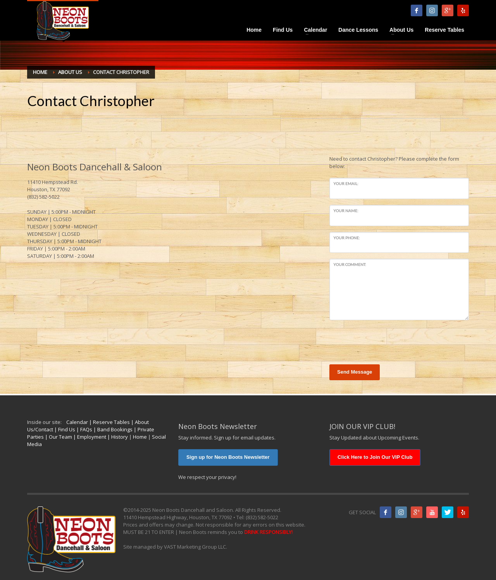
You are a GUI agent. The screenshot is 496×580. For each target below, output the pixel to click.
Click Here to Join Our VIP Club (375, 457)
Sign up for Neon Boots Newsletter (228, 457)
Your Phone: (346, 237)
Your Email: (345, 183)
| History (117, 436)
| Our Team (58, 436)
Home (140, 436)
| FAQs (83, 429)
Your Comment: (349, 264)
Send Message (354, 372)
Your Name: (345, 210)
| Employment (89, 436)
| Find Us (64, 429)
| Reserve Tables (109, 422)
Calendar (77, 422)
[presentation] (388, 341)
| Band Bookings (112, 429)
